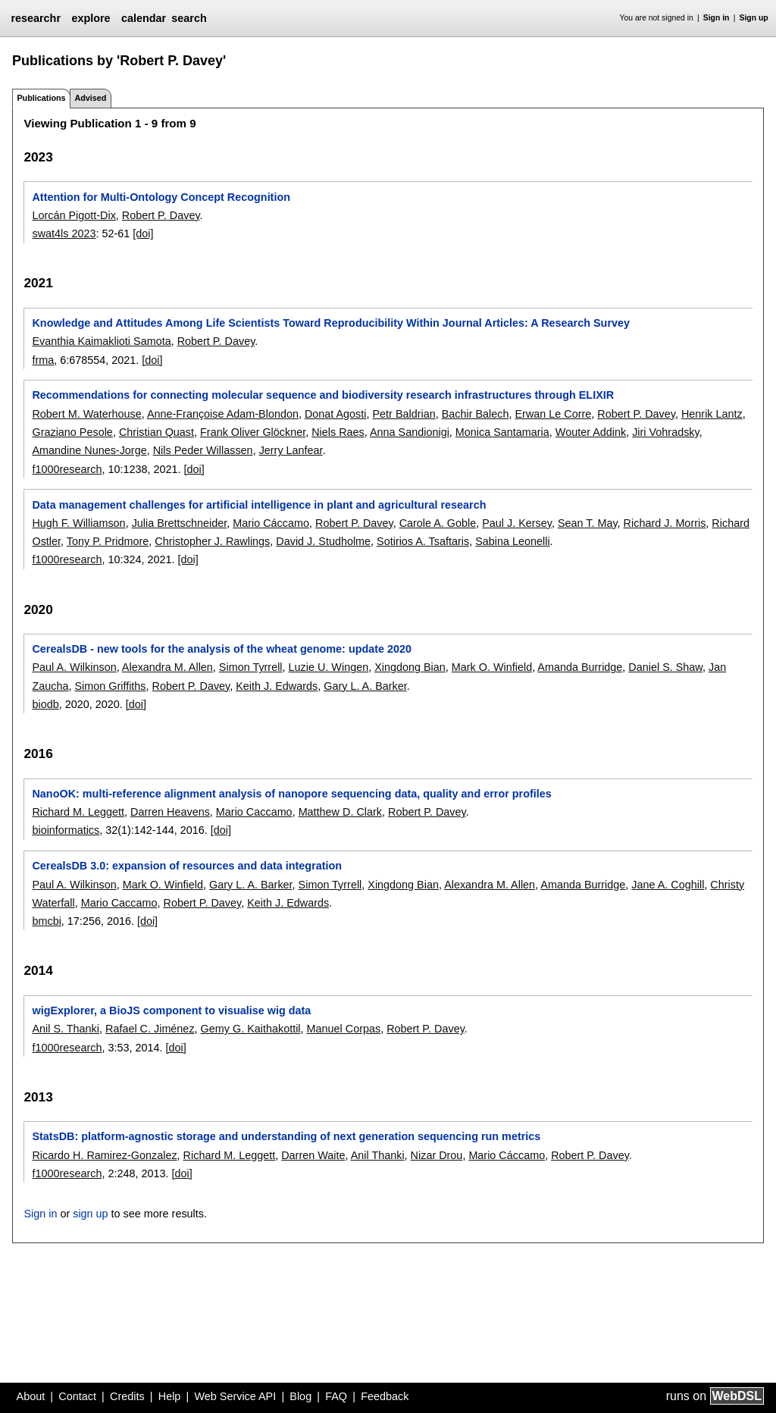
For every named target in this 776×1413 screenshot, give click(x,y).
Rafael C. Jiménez (150, 1029)
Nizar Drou (437, 1155)
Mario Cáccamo (271, 523)
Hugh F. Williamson (78, 523)
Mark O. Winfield (492, 667)
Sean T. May (588, 523)
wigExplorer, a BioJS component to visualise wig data (171, 1010)
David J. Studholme (323, 541)
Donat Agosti (336, 414)
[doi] (143, 233)
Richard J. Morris (665, 523)
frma (43, 360)
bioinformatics (65, 830)
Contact (77, 1396)
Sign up (754, 18)
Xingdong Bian (410, 667)
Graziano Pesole (72, 432)
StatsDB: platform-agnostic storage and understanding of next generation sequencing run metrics (286, 1136)
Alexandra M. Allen (167, 667)
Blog (300, 1396)
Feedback (384, 1396)
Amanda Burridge (579, 667)
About (31, 1396)
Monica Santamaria (502, 432)
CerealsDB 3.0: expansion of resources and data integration (187, 866)
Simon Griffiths (110, 686)
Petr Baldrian (404, 414)
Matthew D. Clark (340, 812)
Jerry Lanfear (291, 450)
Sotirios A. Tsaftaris (423, 541)
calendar (143, 18)
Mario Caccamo (254, 812)
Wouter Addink (590, 432)
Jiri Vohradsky (665, 432)
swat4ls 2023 (63, 233)
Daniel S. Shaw (665, 667)
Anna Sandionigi (409, 432)
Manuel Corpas (344, 1029)
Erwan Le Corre (553, 414)
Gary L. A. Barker (365, 686)
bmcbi (46, 921)
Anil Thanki (378, 1155)
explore (90, 18)
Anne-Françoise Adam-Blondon (223, 414)
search (188, 18)
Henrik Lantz (712, 414)
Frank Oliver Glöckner (252, 432)
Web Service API (235, 1396)
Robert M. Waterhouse (86, 414)
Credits (127, 1396)
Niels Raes (338, 432)
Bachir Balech (475, 414)
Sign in (716, 18)
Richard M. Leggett (78, 812)
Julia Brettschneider (179, 523)
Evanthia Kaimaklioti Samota (101, 341)
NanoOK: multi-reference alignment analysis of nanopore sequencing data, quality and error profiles (291, 794)
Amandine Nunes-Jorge (89, 450)
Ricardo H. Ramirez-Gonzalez (104, 1155)
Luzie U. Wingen (329, 667)
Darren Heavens (170, 812)
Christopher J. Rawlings (212, 541)
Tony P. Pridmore (108, 541)
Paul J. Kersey (517, 523)
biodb (45, 704)
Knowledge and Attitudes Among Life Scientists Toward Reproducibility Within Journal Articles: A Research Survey (331, 323)
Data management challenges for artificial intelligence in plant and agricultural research (259, 505)
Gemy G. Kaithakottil (251, 1029)
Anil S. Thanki (65, 1029)
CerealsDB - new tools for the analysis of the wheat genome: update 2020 (221, 649)
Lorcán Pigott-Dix (73, 215)
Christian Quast (156, 432)
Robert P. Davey (161, 215)
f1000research (67, 469)
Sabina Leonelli (512, 541)
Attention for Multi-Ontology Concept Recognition (161, 197)
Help (169, 1396)
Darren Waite (313, 1155)
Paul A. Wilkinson (74, 667)
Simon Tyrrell (251, 667)
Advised (90, 97)
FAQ (336, 1396)
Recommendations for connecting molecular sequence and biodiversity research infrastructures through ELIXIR (323, 395)
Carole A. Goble (438, 523)
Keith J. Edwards (277, 686)
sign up (90, 1214)
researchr (36, 18)
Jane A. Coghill (667, 885)
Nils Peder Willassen (203, 450)
